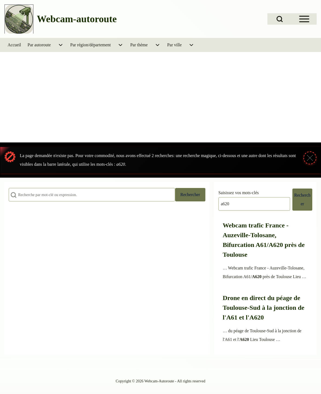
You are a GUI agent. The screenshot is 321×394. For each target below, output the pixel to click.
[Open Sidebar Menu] (304, 19)
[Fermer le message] (309, 157)
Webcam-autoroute (77, 19)
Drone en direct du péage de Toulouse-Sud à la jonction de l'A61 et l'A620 (263, 307)
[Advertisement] (160, 101)
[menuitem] (14, 45)
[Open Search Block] (279, 19)
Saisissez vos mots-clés (238, 192)
